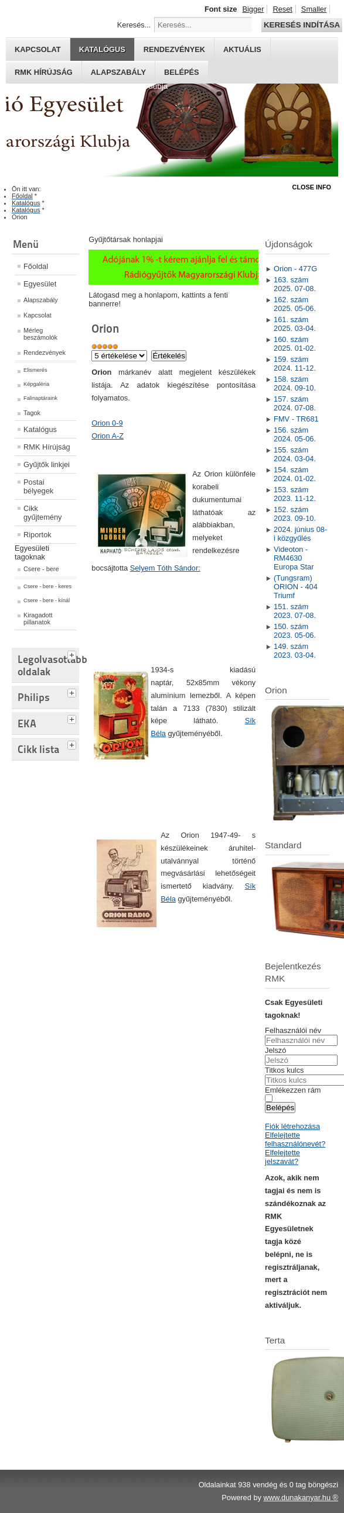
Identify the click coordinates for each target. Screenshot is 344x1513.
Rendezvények (174, 49)
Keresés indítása (302, 24)
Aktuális (242, 49)
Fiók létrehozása (292, 1126)
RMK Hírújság (46, 447)
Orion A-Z (107, 435)
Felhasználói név (293, 1030)
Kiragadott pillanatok (38, 619)
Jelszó (275, 1050)
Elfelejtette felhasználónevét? (295, 1139)
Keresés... (134, 24)
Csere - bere (41, 568)
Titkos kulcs (284, 1070)
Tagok (31, 412)
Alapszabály (118, 72)
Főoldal (35, 266)
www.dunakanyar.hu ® (300, 1497)
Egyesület (39, 283)
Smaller (313, 9)
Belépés (181, 72)
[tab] (73, 653)
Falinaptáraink (40, 398)
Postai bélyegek (38, 486)
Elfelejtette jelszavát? (282, 1157)
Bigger (253, 9)
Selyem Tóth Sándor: (165, 568)
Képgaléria (36, 384)
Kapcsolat (38, 49)
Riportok (37, 534)
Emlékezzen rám (293, 1090)
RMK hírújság (44, 72)
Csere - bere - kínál (46, 600)
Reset (282, 9)
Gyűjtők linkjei (46, 464)
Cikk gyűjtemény (42, 512)
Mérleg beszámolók (40, 334)
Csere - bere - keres (47, 586)
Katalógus (102, 49)
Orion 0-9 (106, 423)
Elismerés (35, 370)
